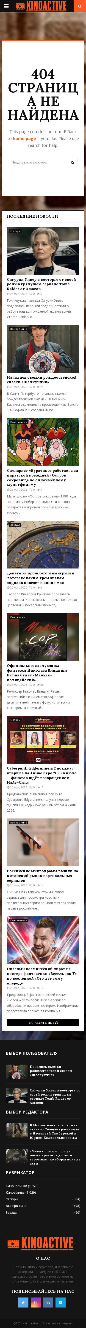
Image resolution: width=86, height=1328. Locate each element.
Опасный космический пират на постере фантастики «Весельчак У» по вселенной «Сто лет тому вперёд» (42, 975)
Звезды (15, 524)
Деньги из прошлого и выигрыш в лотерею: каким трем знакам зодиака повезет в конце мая (40, 578)
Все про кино (18, 329)
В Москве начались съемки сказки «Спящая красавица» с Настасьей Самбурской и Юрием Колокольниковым (54, 1131)
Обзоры (15, 231)
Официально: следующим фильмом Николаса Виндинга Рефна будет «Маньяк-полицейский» (37, 672)
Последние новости (32, 216)
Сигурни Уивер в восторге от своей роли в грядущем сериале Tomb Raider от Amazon (41, 284)
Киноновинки (18, 422)
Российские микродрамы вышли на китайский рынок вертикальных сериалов (42, 876)
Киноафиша (17, 617)
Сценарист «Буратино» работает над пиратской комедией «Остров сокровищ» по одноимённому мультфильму (42, 477)
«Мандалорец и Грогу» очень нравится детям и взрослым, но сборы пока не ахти (55, 1157)
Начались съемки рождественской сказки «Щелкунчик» (42, 379)
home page (24, 138)
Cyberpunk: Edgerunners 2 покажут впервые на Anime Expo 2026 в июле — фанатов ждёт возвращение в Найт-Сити (41, 775)
